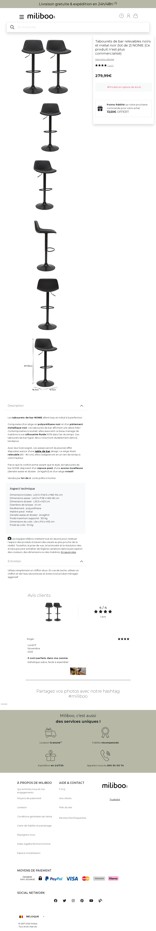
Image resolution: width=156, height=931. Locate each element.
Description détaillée (104, 59)
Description (16, 405)
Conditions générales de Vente (34, 816)
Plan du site (65, 807)
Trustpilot (115, 799)
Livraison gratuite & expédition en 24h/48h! (78, 4)
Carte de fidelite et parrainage (34, 825)
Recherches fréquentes (72, 818)
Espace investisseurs (28, 853)
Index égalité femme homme (34, 844)
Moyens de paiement (29, 798)
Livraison (22, 807)
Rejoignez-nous (26, 834)
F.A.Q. (62, 789)
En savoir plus (68, 552)
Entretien (14, 561)
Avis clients (65, 798)
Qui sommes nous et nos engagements (31, 791)
